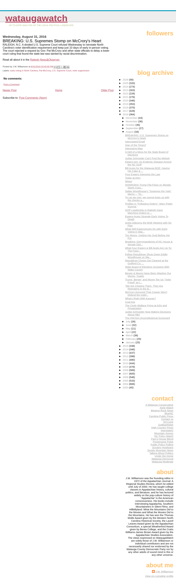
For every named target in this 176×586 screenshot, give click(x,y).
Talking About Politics (161, 453)
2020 (126, 100)
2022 (126, 93)
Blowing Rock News (162, 410)
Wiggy (128, 181)
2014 (126, 349)
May (128, 328)
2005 (126, 380)
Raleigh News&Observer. (45, 59)
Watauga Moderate (162, 461)
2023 (126, 90)
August (130, 131)
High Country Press (162, 427)
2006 (126, 377)
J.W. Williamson (164, 571)
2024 (126, 86)
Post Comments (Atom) (33, 97)
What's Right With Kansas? (140, 298)
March (129, 335)
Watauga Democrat (162, 458)
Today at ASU (132, 177)
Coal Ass (130, 302)
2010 (126, 363)
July (128, 321)
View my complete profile (159, 576)
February (131, 338)
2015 (126, 345)
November (132, 121)
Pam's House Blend (162, 438)
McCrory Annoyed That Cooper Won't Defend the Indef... (146, 293)
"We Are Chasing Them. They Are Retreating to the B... (144, 287)
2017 (126, 110)
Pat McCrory (45, 70)
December (132, 117)
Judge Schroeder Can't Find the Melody (147, 158)
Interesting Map (134, 148)
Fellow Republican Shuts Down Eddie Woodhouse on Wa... (146, 256)
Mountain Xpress (163, 433)
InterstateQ (167, 430)
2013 (126, 352)
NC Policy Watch (163, 436)
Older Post (107, 90)
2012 (126, 356)
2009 (126, 366)
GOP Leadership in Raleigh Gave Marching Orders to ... (144, 211)
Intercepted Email (135, 141)
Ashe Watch (166, 407)
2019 (126, 104)
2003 (126, 387)
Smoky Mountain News (160, 450)
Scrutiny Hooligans (162, 447)
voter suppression (81, 70)
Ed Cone (168, 421)
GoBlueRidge (165, 424)
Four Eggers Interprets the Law (142, 174)
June (129, 325)
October (130, 124)
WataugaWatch (36, 18)
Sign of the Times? (135, 145)
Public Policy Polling (162, 444)
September (132, 128)
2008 (126, 370)
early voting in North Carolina (24, 70)
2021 (126, 97)
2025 (126, 83)
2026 (126, 79)
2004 (126, 384)
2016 (126, 114)
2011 (126, 359)
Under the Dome (164, 456)
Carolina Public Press (161, 416)
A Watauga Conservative (159, 404)
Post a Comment (11, 84)
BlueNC (169, 413)
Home (58, 90)
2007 (126, 373)
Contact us (167, 419)
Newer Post (10, 90)
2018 (126, 107)
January (130, 342)
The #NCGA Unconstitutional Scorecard (147, 318)
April (129, 332)
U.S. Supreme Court (61, 70)
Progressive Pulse (163, 441)
